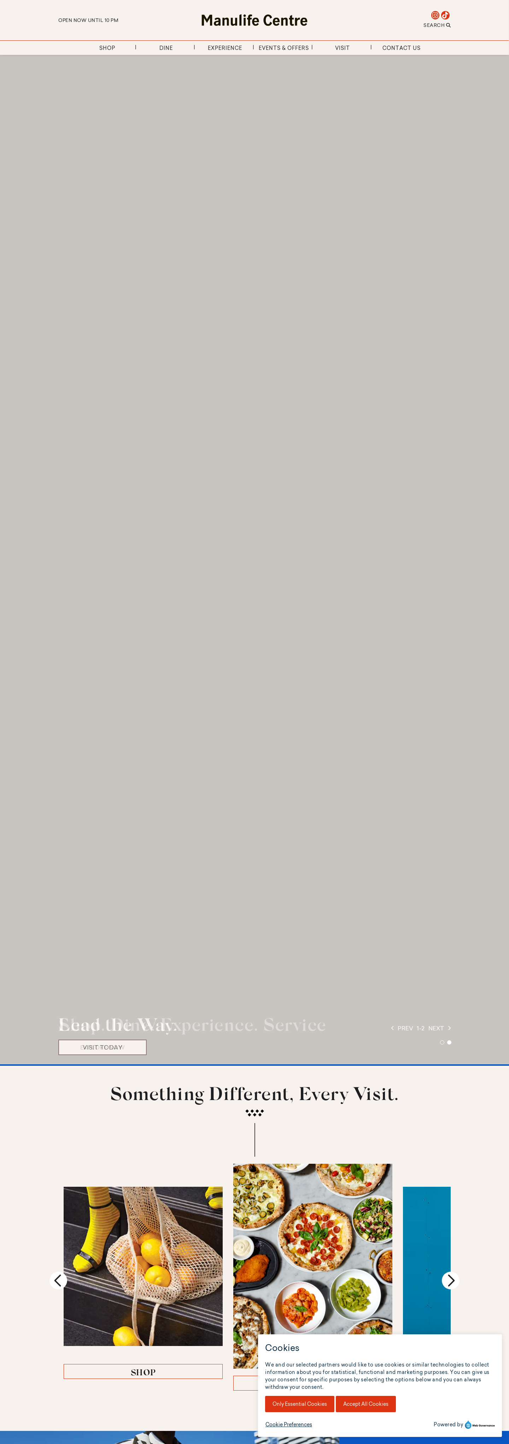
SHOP (123, 1322)
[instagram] (436, 15)
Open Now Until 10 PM (88, 20)
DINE (254, 1333)
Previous (58, 1255)
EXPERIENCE (385, 1322)
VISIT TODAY (103, 1047)
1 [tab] (442, 1042)
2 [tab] (449, 1042)
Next (451, 1255)
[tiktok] (445, 15)
